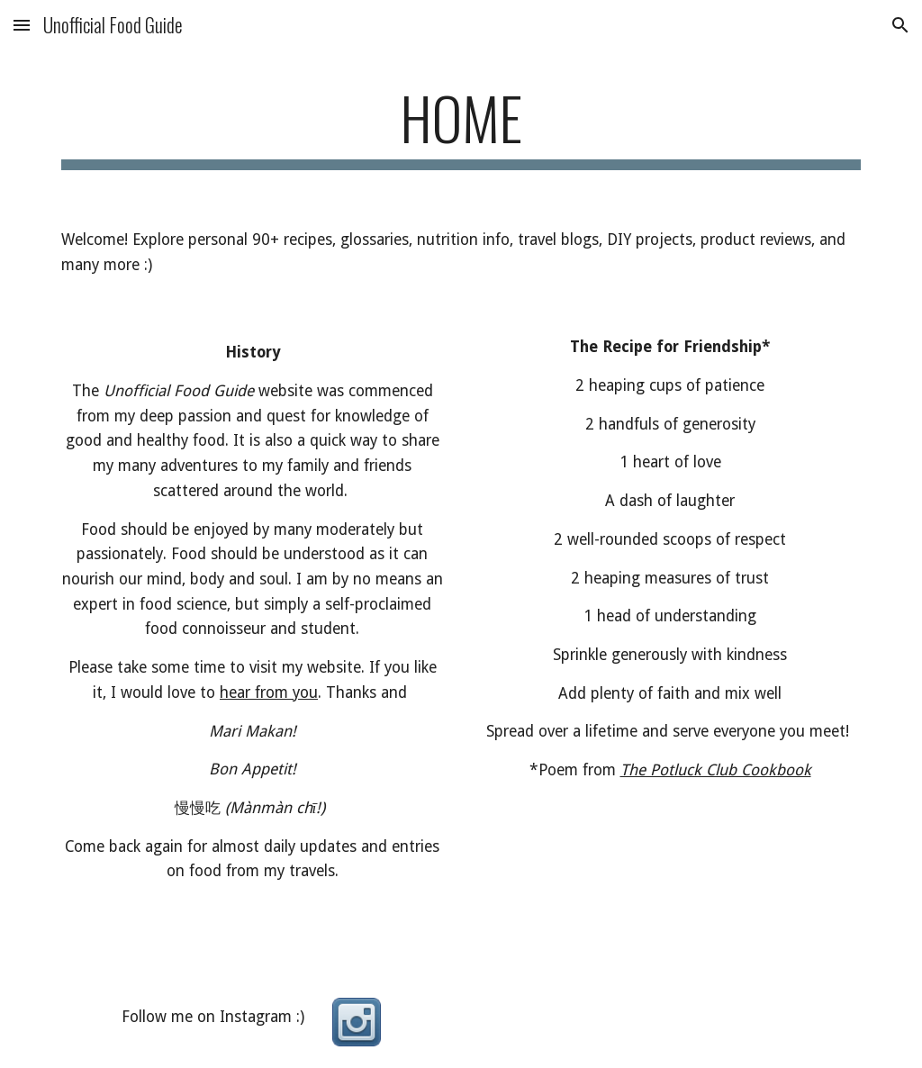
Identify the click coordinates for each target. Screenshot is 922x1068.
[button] (21, 25)
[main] (461, 126)
